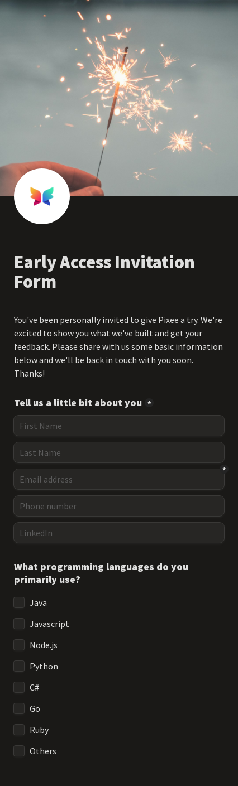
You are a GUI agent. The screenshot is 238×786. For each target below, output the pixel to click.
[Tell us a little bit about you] (119, 426)
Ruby (39, 730)
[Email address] (119, 479)
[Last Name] (119, 452)
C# (34, 687)
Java (38, 602)
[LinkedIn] (119, 533)
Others (43, 751)
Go (35, 708)
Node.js (44, 645)
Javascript (49, 624)
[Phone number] (119, 506)
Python (44, 666)
